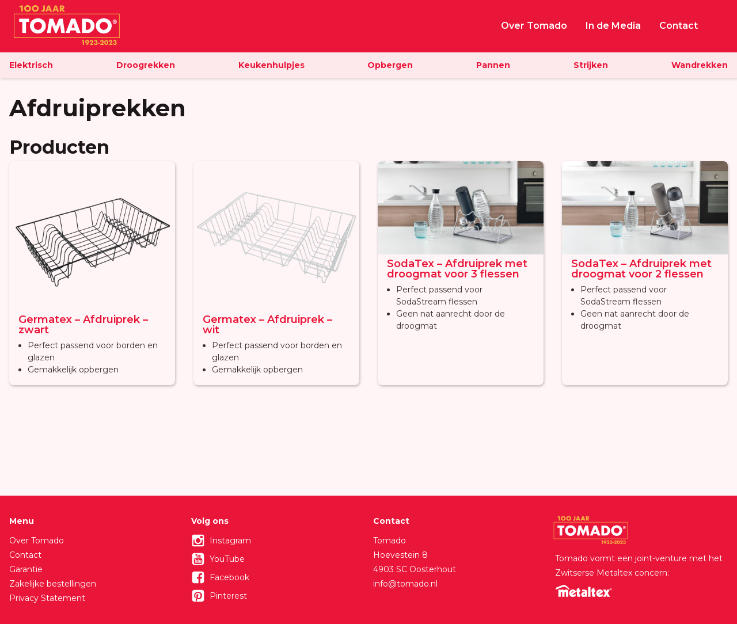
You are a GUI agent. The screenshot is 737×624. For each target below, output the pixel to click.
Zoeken (722, 25)
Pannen (493, 65)
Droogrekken (145, 65)
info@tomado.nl (405, 584)
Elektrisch (31, 65)
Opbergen (390, 65)
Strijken (590, 65)
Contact (678, 25)
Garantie (26, 569)
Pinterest (228, 596)
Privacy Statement (47, 598)
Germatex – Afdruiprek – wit (267, 324)
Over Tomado (534, 25)
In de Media (613, 25)
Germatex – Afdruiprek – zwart (83, 324)
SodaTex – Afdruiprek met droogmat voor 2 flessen (641, 268)
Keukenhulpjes (271, 65)
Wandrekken (699, 65)
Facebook (229, 577)
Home (476, 26)
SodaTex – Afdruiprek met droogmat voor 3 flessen (457, 268)
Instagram (230, 540)
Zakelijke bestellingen (52, 584)
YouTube (227, 559)
